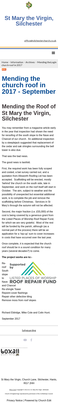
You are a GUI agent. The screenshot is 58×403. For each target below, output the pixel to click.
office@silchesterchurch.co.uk (40, 40)
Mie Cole (13, 390)
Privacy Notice (15, 400)
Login (53, 62)
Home (5, 62)
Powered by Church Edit (38, 400)
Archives (30, 62)
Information (17, 62)
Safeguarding (29, 330)
